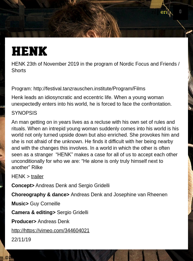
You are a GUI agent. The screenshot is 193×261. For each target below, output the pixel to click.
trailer (37, 176)
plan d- (96, 19)
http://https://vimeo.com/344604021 (51, 230)
